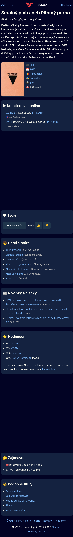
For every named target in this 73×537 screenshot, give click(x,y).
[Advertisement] (35, 170)
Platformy (61, 520)
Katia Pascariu (14, 249)
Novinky (47, 520)
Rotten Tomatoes (21, 357)
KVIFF (9, 121)
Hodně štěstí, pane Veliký (20, 500)
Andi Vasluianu (14, 273)
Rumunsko (36, 73)
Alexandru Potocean (17, 268)
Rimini (9, 505)
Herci (28, 520)
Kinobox (16, 353)
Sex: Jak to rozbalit (17, 495)
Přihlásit (7, 5)
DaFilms (10, 112)
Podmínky (33, 531)
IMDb (15, 343)
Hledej (66, 5)
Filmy (19, 520)
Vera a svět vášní (15, 510)
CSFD (14, 348)
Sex (32, 82)
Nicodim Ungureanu (17, 264)
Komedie (35, 78)
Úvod (9, 520)
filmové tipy (49, 369)
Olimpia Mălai (13, 259)
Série (37, 520)
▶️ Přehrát (37, 112)
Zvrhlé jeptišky (14, 491)
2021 (32, 69)
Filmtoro (56, 527)
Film (32, 64)
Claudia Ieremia (15, 254)
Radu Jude (12, 278)
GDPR (42, 531)
